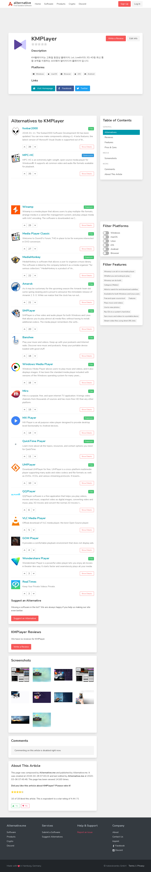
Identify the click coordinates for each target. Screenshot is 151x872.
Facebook (67, 88)
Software (48, 3)
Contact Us (117, 836)
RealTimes (29, 582)
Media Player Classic (36, 233)
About (115, 832)
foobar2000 (30, 128)
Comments (110, 169)
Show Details (87, 147)
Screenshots (111, 158)
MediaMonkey (31, 257)
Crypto (72, 3)
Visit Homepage (45, 88)
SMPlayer (28, 310)
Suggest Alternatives (52, 836)
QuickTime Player (34, 441)
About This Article (113, 174)
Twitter (84, 88)
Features (109, 142)
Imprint (115, 841)
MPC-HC (28, 155)
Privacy (140, 865)
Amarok (27, 284)
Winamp (27, 207)
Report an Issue (85, 832)
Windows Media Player (37, 364)
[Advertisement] (75, 22)
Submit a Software (51, 832)
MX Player (29, 418)
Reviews (109, 137)
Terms (132, 865)
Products (61, 3)
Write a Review (115, 38)
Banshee (27, 337)
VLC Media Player (34, 518)
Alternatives (111, 132)
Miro (25, 391)
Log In (137, 3)
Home (38, 3)
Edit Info (133, 38)
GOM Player (30, 538)
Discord (82, 3)
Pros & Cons (111, 147)
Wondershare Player (35, 558)
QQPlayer (29, 491)
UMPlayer (29, 464)
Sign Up (124, 3)
